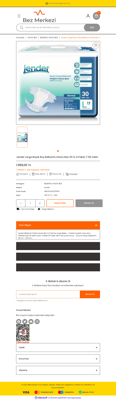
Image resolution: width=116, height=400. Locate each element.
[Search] (58, 27)
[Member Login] (88, 16)
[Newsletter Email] (58, 294)
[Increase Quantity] (39, 203)
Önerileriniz (25, 267)
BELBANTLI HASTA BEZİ (53, 183)
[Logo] (39, 16)
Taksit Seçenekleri (29, 256)
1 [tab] (58, 151)
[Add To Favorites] (96, 45)
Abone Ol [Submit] (89, 294)
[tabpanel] (26, 137)
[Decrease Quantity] (20, 203)
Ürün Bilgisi (25, 225)
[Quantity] (30, 203)
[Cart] (96, 16)
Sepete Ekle (60, 203)
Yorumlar (24, 246)
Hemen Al (89, 203)
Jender (47, 187)
